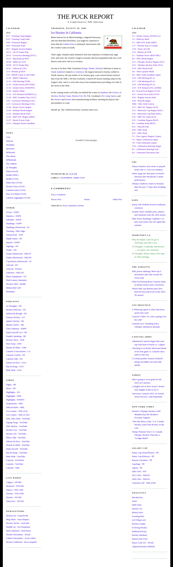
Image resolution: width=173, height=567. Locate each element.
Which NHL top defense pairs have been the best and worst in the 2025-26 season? (149, 291)
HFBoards (10, 152)
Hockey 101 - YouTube (16, 433)
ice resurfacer (78, 72)
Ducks (98, 68)
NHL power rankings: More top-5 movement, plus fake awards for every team (147, 274)
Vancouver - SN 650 (15, 501)
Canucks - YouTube (14, 464)
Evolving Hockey (139, 527)
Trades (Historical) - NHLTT (18, 253)
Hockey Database (139, 535)
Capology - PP (138, 464)
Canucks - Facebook (15, 460)
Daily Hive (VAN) (14, 182)
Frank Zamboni (58, 72)
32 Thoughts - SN (14, 306)
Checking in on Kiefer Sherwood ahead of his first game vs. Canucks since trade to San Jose (149, 351)
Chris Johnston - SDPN (16, 328)
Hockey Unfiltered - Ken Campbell (21, 542)
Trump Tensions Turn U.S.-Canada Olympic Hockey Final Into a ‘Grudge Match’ (147, 434)
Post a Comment (58, 194)
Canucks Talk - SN (14, 359)
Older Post (117, 199)
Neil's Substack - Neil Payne (18, 530)
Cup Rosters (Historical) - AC (19, 261)
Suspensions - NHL (14, 403)
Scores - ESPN (12, 212)
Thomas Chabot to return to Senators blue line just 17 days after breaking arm (149, 186)
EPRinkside (11, 160)
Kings (85, 68)
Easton (68, 99)
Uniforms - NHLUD (15, 272)
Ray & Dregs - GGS (15, 366)
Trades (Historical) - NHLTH (19, 257)
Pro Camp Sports (109, 96)
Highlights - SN (13, 392)
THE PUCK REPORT (85, 16)
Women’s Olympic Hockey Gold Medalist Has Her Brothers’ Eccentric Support (146, 414)
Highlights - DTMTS (15, 399)
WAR (134, 501)
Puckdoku (10, 291)
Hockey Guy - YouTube (16, 430)
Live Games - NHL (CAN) (18, 415)
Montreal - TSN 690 (15, 486)
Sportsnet (10, 148)
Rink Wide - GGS (14, 370)
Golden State (68, 44)
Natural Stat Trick (140, 539)
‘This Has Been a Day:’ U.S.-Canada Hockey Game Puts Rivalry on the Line (148, 424)
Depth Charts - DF (14, 238)
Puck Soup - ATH (13, 343)
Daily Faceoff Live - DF (16, 332)
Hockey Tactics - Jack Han (17, 523)
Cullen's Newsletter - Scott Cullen (21, 538)
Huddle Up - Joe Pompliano (18, 527)
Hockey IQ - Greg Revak (17, 515)
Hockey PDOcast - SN (16, 309)
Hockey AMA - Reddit (16, 284)
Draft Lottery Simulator (16, 280)
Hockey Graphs (139, 523)
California (66, 178)
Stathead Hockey (139, 531)
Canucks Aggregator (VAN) (18, 197)
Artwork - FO (12, 265)
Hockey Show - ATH (15, 340)
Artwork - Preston (14, 269)
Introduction (137, 497)
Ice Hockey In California (66, 32)
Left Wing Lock (139, 520)
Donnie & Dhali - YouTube (18, 445)
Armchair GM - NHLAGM (144, 483)
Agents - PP (137, 468)
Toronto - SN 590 (13, 497)
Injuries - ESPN (13, 242)
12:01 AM (73, 174)
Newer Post (56, 199)
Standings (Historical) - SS (18, 227)
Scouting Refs (138, 516)
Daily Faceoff (12, 171)
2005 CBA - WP (139, 471)
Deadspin (10, 144)
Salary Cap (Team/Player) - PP (145, 452)
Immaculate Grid (13, 287)
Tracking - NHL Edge (15, 231)
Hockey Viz (137, 508)
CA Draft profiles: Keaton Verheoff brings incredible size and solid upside (147, 361)
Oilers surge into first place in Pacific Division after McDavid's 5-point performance (148, 176)
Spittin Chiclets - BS (15, 321)
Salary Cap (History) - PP (143, 456)
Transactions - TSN (14, 235)
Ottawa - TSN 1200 (14, 490)
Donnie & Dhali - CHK (16, 347)
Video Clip (78, 178)
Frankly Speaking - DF (16, 336)
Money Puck (137, 512)
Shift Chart (137, 505)
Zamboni (104, 92)
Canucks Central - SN (15, 355)
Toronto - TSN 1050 (15, 493)
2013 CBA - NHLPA (141, 475)
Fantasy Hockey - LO (15, 317)
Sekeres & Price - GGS (16, 362)
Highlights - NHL (14, 396)
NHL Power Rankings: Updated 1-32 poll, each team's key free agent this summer (148, 221)
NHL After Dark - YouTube (18, 418)
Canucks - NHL (13, 468)
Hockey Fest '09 (79, 96)
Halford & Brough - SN (16, 313)
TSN (8, 137)
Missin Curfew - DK (15, 325)
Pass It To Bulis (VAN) (16, 194)
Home (87, 199)
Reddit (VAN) (12, 179)
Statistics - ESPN (13, 216)
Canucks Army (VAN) (16, 190)
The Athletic (11, 163)
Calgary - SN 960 (13, 482)
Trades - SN (11, 250)
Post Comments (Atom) (73, 205)
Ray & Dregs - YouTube (16, 452)
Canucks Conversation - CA (18, 351)
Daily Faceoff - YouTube (17, 449)
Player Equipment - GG (16, 276)
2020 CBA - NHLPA (141, 479)
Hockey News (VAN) (15, 186)
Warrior (57, 99)
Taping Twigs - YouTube (17, 422)
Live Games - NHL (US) (17, 411)
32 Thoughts (11, 167)
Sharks (91, 68)
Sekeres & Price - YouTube (18, 441)
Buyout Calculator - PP (142, 460)
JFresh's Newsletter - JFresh (18, 534)
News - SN (11, 388)
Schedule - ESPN (13, 219)
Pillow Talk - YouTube (16, 437)
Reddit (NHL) (12, 175)
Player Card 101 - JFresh (143, 542)
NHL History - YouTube (16, 426)
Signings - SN (12, 246)
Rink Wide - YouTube (15, 456)
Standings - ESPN (14, 223)
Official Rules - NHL (15, 407)
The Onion (11, 156)
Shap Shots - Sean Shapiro (17, 519)
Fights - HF (11, 384)
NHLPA (9, 141)
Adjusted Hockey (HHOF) (143, 546)
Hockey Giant (65, 96)
